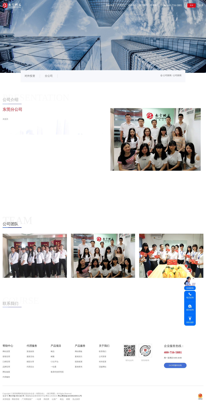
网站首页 (110, 5)
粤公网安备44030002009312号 (70, 396)
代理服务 (6, 377)
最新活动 (30, 357)
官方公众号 (129, 360)
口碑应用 (6, 362)
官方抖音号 (145, 360)
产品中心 (121, 5)
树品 (52, 351)
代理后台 (30, 367)
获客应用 (6, 357)
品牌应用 (6, 367)
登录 (191, 5)
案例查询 (78, 367)
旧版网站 (102, 367)
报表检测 (78, 362)
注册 (201, 5)
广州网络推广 (27, 399)
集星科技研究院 (57, 372)
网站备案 (6, 372)
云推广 (54, 399)
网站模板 (78, 351)
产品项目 (56, 345)
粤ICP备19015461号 (16, 396)
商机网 (46, 399)
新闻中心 (132, 5)
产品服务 (80, 345)
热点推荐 (76, 399)
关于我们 (143, 5)
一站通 (53, 367)
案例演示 (78, 357)
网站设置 (6, 351)
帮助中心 (8, 345)
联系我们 (154, 5)
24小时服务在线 (175, 365)
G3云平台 (54, 362)
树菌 (52, 357)
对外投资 (102, 362)
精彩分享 (30, 362)
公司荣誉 (102, 357)
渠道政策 (30, 351)
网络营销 (15, 399)
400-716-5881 (173, 5)
